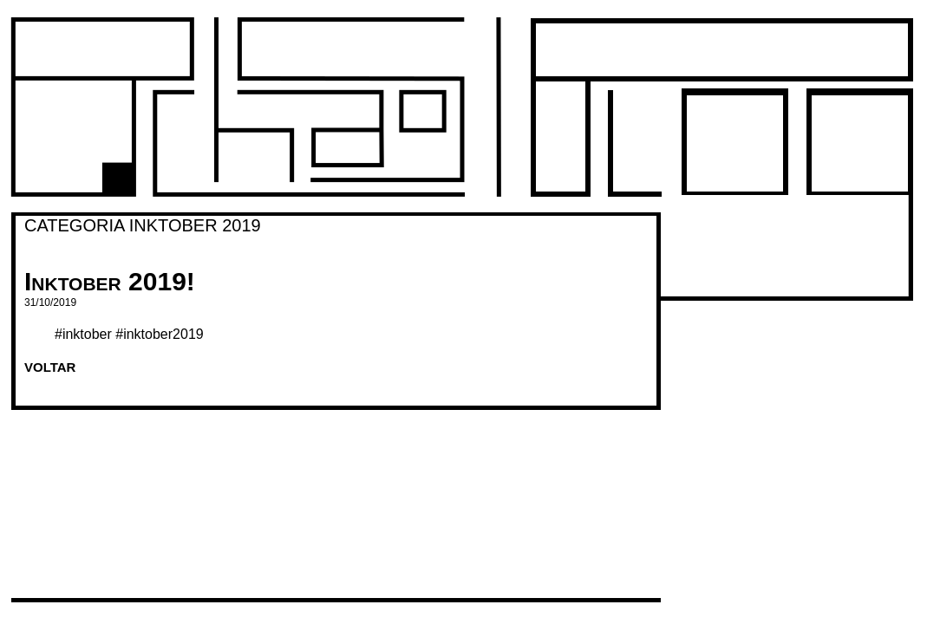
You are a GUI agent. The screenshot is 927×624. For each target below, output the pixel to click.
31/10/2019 (50, 302)
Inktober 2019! (109, 281)
